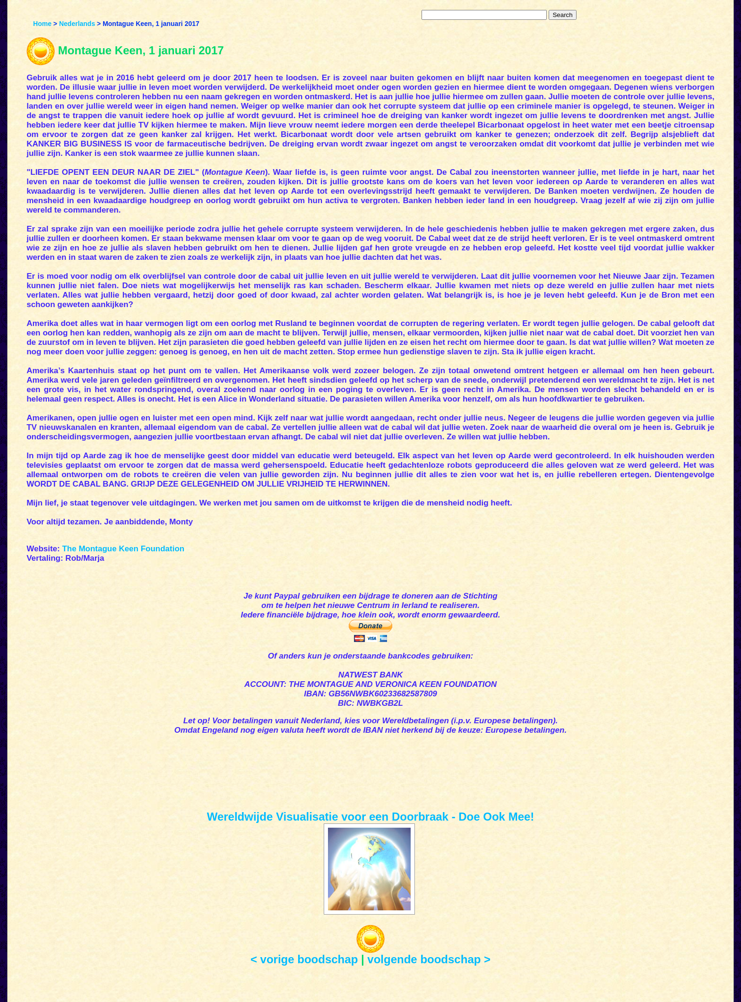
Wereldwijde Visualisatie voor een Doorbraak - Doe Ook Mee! (370, 816)
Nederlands (77, 23)
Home (42, 23)
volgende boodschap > (429, 959)
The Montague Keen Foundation (123, 548)
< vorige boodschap (304, 959)
